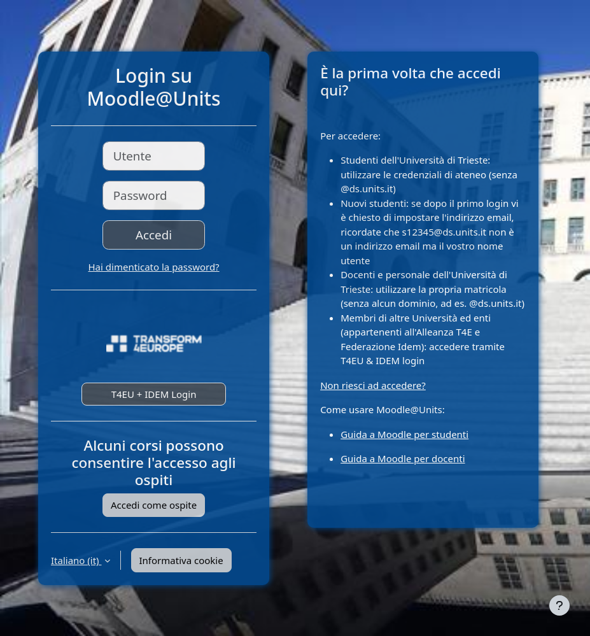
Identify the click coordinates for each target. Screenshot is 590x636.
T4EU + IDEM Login (154, 394)
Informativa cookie (181, 560)
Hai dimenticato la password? (154, 266)
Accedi (154, 235)
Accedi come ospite (154, 504)
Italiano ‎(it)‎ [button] (76, 560)
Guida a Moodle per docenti (403, 458)
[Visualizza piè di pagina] (559, 605)
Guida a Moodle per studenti (404, 434)
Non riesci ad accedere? (373, 385)
